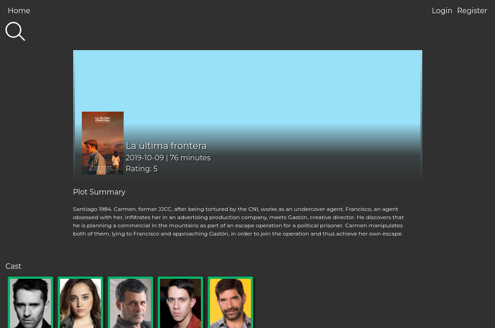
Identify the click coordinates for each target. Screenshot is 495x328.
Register (472, 10)
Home (19, 10)
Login (442, 10)
